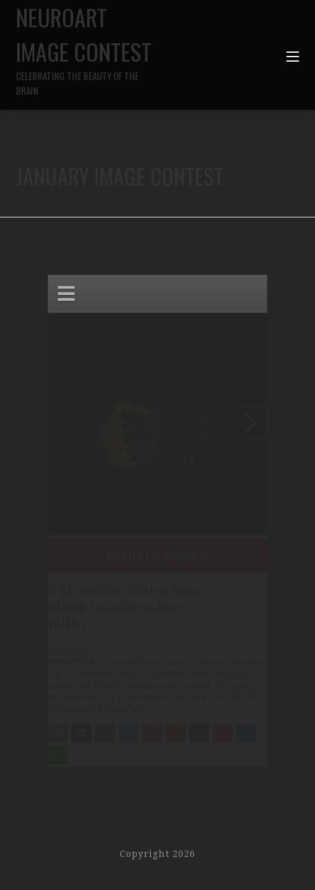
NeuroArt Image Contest (87, 48)
